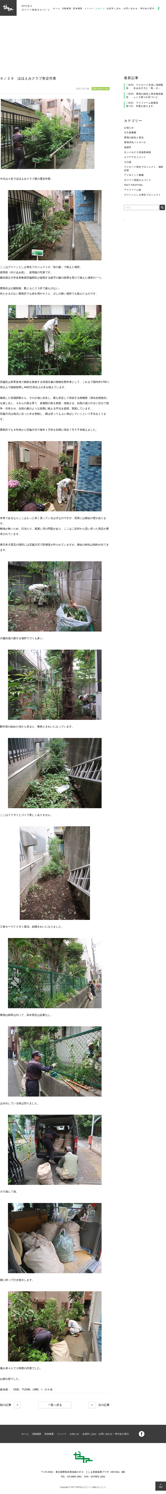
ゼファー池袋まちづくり (137, 180)
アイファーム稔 (132, 189)
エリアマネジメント (135, 157)
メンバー (89, 8)
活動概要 (67, 8)
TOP (161, 1487)
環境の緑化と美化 (134, 137)
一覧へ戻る (55, 1405)
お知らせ (100, 8)
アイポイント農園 (134, 175)
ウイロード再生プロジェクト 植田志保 (143, 168)
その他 (127, 162)
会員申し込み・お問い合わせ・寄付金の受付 (131, 8)
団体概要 (78, 8)
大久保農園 (130, 132)
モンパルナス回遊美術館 (137, 152)
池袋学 (127, 147)
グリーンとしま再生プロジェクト (142, 194)
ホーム (56, 8)
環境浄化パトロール (135, 142)
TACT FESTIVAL (133, 185)
